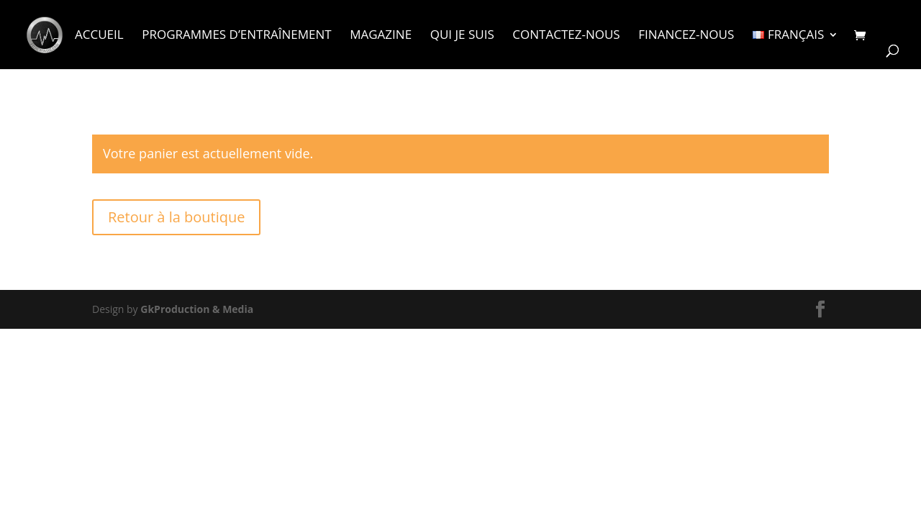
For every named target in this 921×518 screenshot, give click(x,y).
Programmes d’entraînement (236, 35)
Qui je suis (462, 35)
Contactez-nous (566, 35)
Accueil (99, 35)
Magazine (381, 35)
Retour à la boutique (176, 217)
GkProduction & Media (196, 309)
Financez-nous (686, 35)
